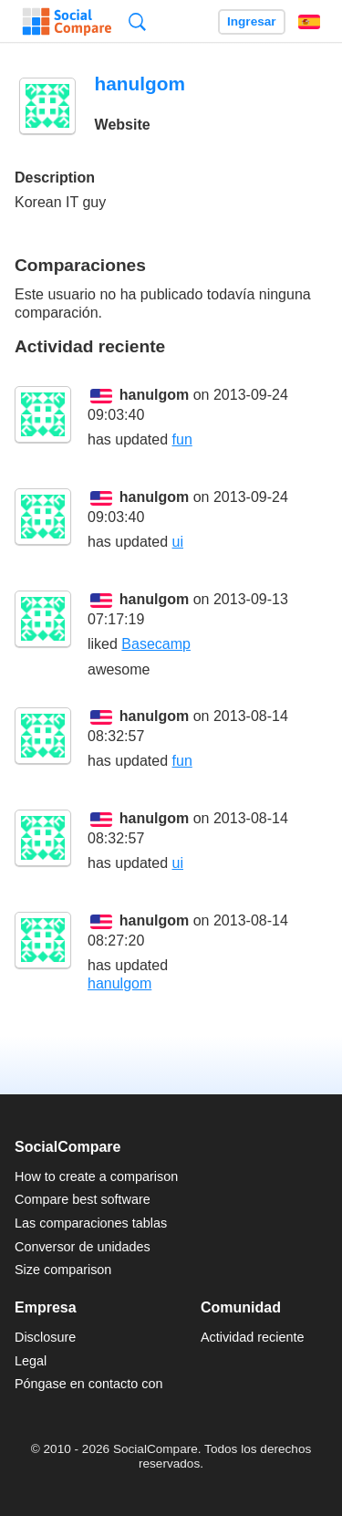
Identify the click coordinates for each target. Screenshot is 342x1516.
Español (309, 22)
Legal (31, 1361)
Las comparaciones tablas (91, 1223)
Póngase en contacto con (88, 1383)
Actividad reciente (253, 1337)
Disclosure (45, 1337)
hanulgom (154, 395)
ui (177, 541)
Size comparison (63, 1269)
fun (182, 439)
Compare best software (82, 1199)
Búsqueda (137, 21)
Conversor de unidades (82, 1246)
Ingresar (251, 21)
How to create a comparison (96, 1176)
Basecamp (156, 644)
